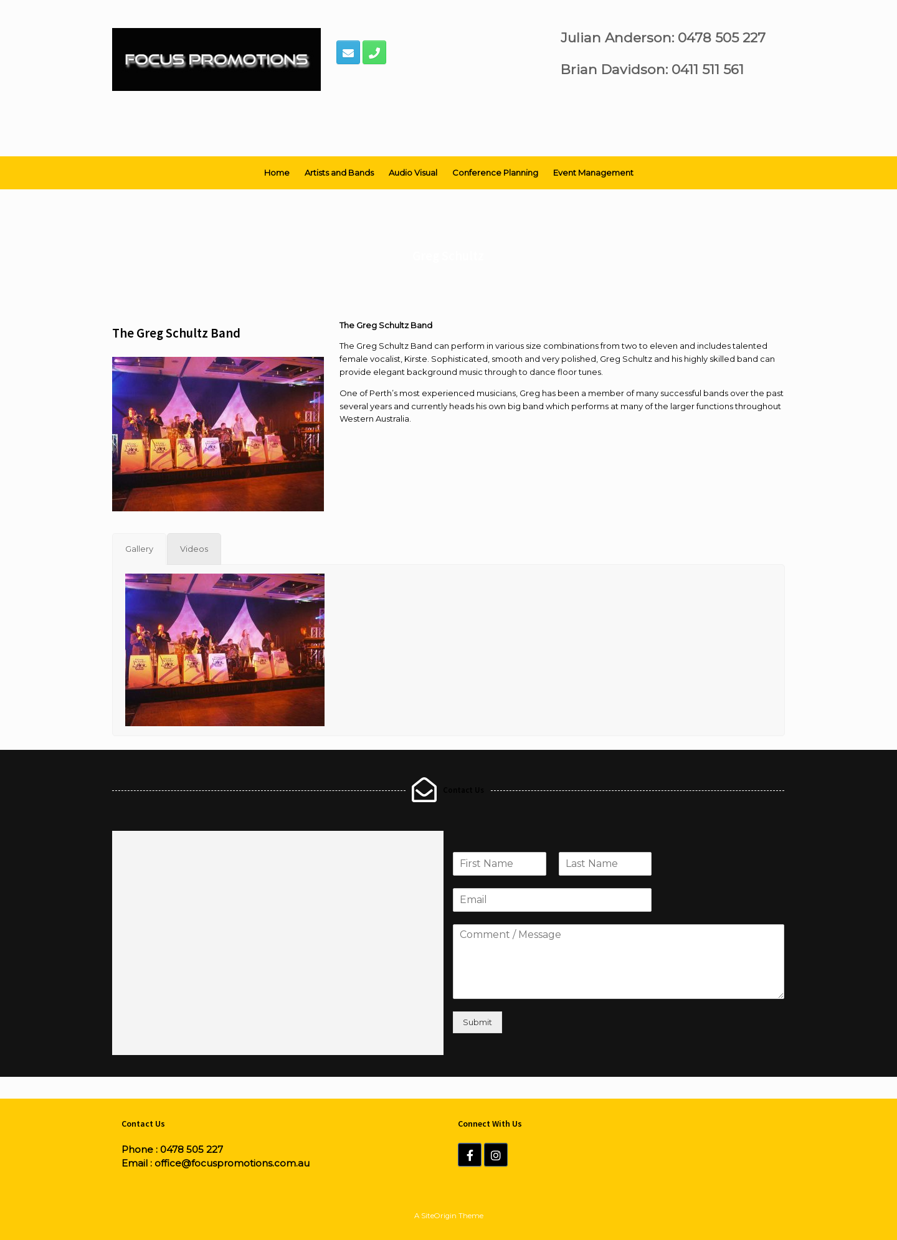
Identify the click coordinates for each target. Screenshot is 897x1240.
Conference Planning (495, 172)
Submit (477, 1022)
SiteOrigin (439, 1215)
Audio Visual (413, 172)
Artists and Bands (339, 172)
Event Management (593, 172)
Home (277, 172)
